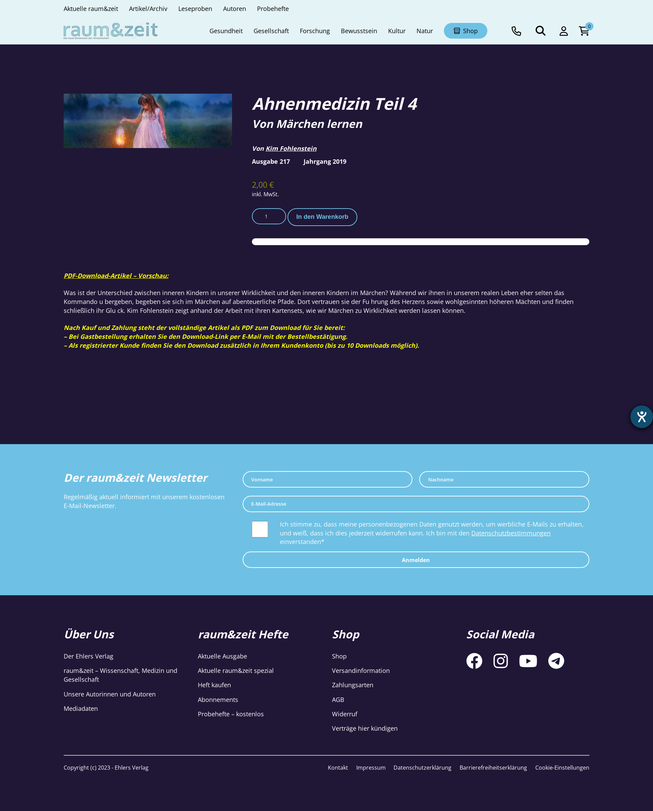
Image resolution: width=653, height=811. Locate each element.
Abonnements (218, 699)
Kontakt (338, 767)
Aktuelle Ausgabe (222, 656)
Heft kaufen (214, 685)
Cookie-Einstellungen (562, 767)
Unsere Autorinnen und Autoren (110, 694)
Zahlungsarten (352, 685)
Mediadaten (81, 708)
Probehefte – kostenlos (231, 714)
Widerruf (344, 714)
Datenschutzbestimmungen (511, 533)
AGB (338, 699)
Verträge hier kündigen (365, 728)
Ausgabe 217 (271, 161)
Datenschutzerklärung (422, 767)
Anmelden (416, 560)
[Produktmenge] (269, 216)
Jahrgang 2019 (325, 161)
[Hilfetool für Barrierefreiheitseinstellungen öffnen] (641, 417)
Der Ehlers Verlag (88, 656)
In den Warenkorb (322, 216)
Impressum (371, 767)
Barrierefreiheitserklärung (493, 767)
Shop (339, 656)
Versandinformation (361, 670)
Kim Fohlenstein (291, 148)
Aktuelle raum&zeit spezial (236, 670)
